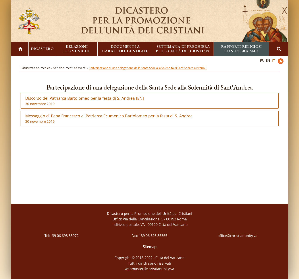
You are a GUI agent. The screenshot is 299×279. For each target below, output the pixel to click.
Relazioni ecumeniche (77, 48)
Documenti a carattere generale (125, 48)
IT (273, 60)
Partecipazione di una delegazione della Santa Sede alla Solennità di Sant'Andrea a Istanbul (148, 68)
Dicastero (42, 48)
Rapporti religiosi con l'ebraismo (241, 48)
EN (268, 60)
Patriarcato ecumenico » (37, 68)
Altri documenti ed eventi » (71, 68)
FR (262, 60)
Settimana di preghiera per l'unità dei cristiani (183, 48)
